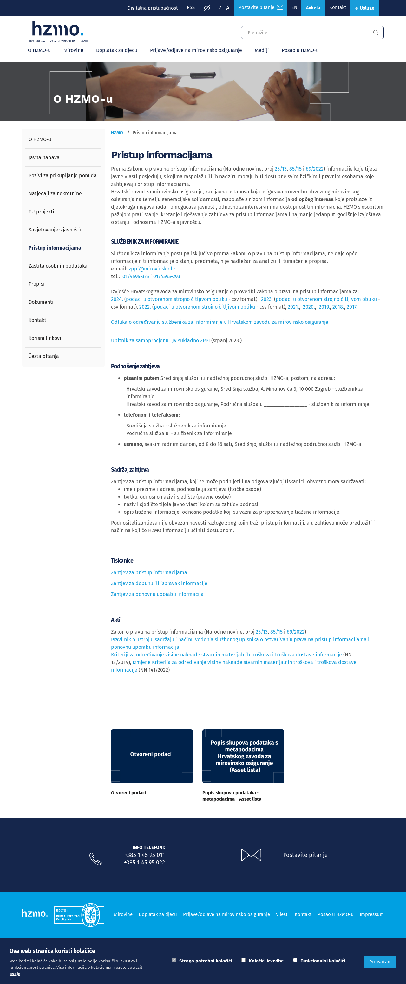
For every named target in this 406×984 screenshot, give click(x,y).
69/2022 (315, 169)
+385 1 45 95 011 (145, 855)
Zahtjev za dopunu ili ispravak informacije (159, 584)
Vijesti (282, 914)
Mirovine (73, 51)
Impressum (372, 914)
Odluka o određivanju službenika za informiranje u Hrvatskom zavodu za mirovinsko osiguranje (219, 323)
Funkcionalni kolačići (322, 961)
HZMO (117, 133)
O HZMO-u (39, 51)
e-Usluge (363, 8)
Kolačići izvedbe (266, 961)
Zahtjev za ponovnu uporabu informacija (157, 595)
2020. (309, 307)
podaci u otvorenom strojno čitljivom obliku (176, 300)
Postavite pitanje (306, 855)
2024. (117, 300)
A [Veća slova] (221, 7)
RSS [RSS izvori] (184, 8)
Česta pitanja (44, 357)
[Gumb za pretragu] (375, 33)
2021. (293, 307)
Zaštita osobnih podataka (58, 267)
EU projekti (41, 212)
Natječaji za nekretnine (55, 194)
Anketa (309, 8)
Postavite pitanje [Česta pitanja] (255, 8)
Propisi (37, 285)
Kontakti (38, 321)
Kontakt (334, 8)
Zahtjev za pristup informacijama (149, 573)
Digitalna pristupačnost (146, 8)
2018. (338, 307)
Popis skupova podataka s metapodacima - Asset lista (231, 796)
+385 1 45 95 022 (144, 862)
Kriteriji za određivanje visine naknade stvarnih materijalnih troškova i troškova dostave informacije (226, 655)
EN (289, 8)
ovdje (15, 973)
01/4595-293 (166, 277)
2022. (145, 307)
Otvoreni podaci (128, 793)
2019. (324, 307)
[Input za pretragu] (304, 32)
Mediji (262, 51)
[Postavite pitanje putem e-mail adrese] (251, 855)
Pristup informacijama (55, 248)
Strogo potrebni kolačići (205, 961)
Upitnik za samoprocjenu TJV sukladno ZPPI (161, 341)
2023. (267, 300)
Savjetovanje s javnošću (56, 230)
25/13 (281, 169)
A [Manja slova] (214, 8)
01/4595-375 (135, 277)
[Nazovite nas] (95, 859)
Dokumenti (41, 303)
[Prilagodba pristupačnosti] (201, 8)
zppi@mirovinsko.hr (152, 269)
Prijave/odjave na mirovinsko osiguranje (196, 51)
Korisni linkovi (45, 339)
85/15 (295, 169)
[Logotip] (59, 32)
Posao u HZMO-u (300, 51)
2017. (352, 307)
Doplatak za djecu (116, 51)
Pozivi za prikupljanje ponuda (63, 176)
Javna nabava (44, 158)
